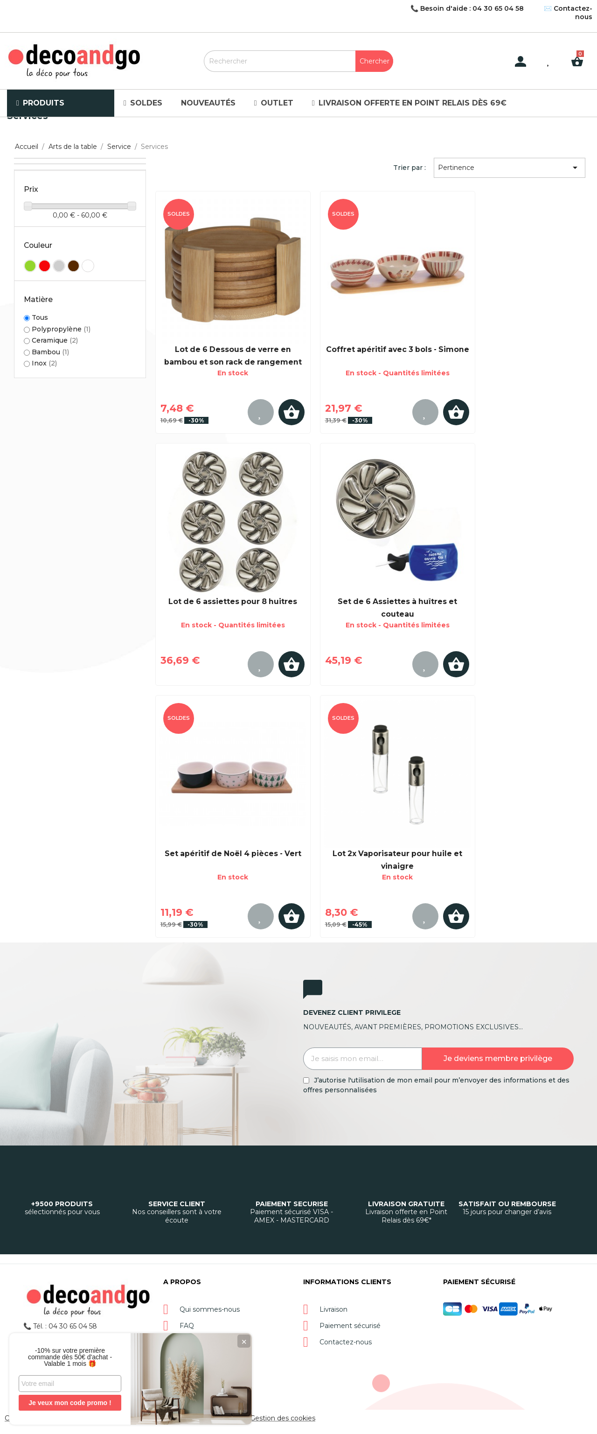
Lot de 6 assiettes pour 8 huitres (232, 601)
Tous (40, 318)
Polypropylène (61, 329)
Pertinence (509, 167)
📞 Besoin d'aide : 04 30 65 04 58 (467, 8)
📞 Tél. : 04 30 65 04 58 (60, 1326)
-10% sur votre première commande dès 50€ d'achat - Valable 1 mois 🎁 (70, 1357)
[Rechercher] (299, 61)
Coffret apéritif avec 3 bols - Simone (397, 349)
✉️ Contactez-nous (568, 12)
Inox (44, 363)
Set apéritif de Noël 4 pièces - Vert (233, 853)
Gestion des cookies (282, 1418)
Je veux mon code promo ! (69, 1402)
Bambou (50, 352)
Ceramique (55, 340)
